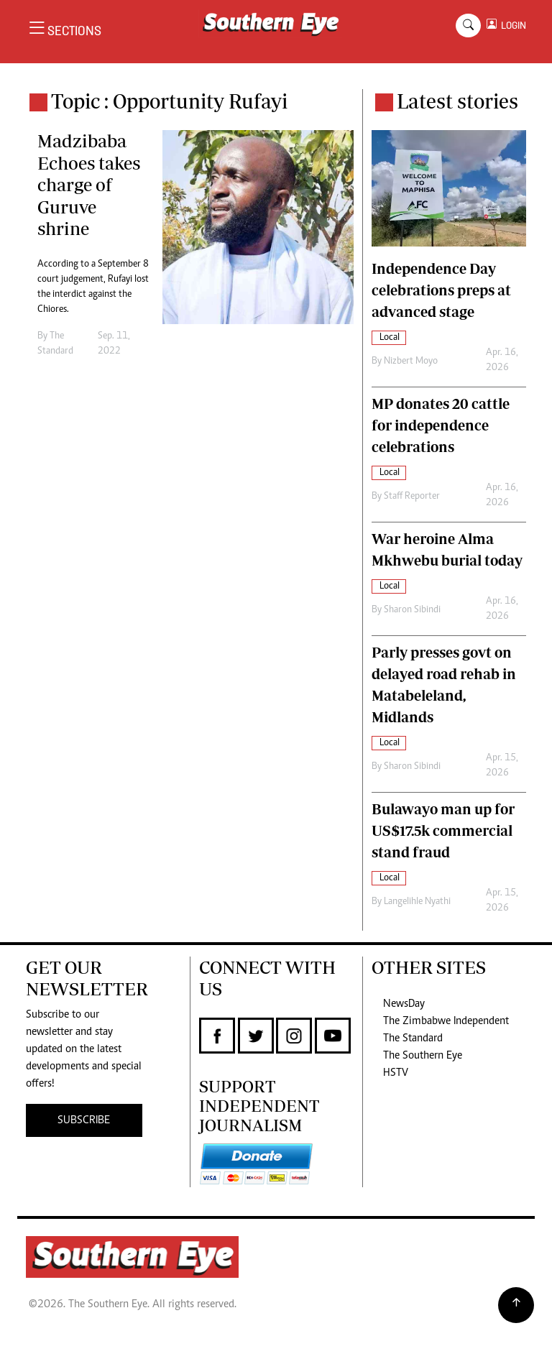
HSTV (395, 1073)
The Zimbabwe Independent (446, 1021)
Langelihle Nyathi (417, 902)
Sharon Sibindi (412, 610)
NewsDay (404, 1004)
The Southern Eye (422, 1055)
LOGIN (511, 25)
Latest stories (457, 101)
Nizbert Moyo (411, 361)
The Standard (413, 1038)
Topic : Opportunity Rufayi (169, 101)
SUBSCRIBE (84, 1120)
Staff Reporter (412, 497)
